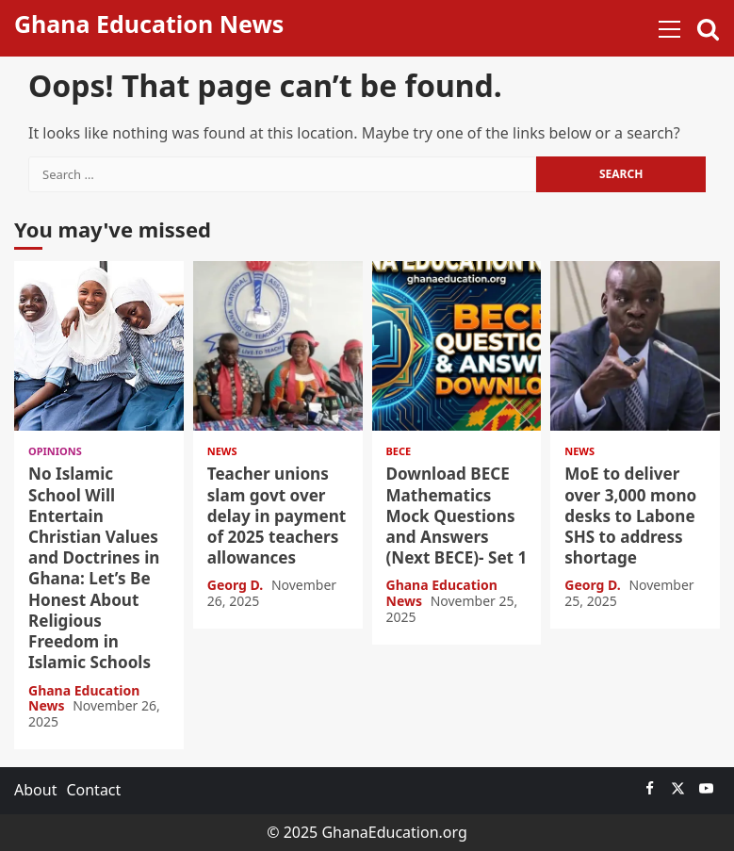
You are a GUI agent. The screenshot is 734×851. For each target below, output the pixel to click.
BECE (399, 451)
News (222, 451)
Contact (93, 789)
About (35, 789)
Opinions (55, 451)
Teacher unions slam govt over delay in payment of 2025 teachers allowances (278, 346)
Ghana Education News (149, 24)
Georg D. (237, 585)
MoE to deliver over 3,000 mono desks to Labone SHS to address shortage (635, 346)
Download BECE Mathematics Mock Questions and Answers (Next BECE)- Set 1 (457, 346)
